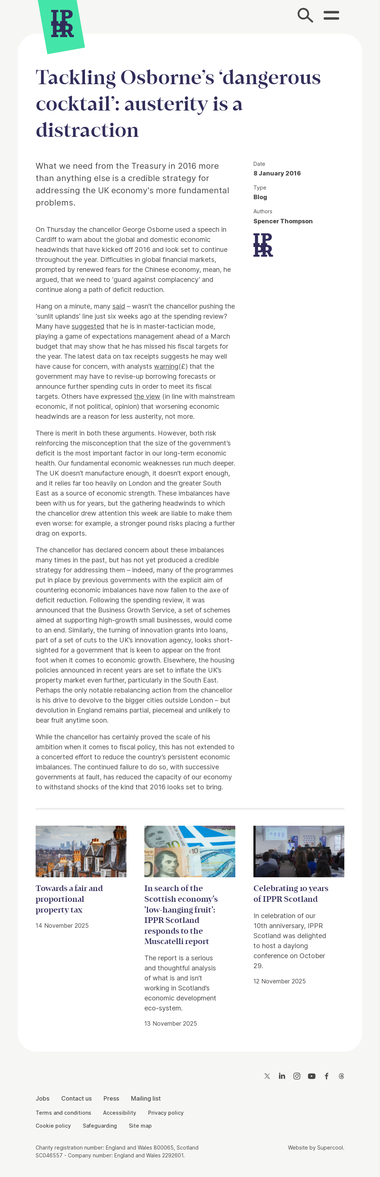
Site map (140, 1125)
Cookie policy (53, 1125)
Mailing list (146, 1098)
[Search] (306, 17)
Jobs (42, 1098)
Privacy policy (166, 1112)
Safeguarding (100, 1125)
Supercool (330, 1147)
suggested (88, 326)
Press (111, 1098)
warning (166, 366)
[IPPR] (62, 24)
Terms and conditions (63, 1112)
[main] (190, 537)
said (118, 306)
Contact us (76, 1098)
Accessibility (119, 1112)
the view (147, 396)
